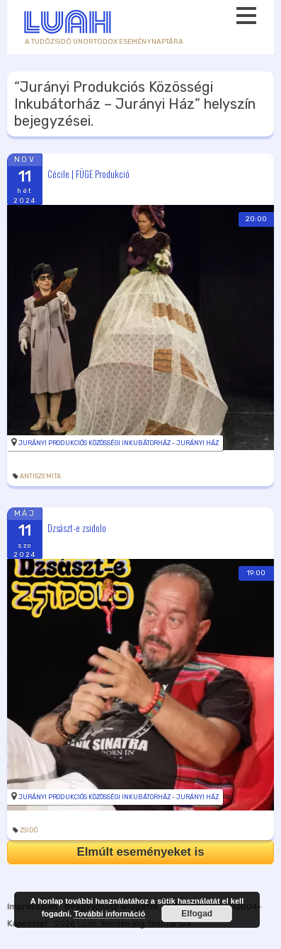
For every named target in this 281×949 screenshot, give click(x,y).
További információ (109, 913)
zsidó (29, 830)
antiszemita (40, 476)
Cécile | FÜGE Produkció (88, 173)
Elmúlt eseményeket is (140, 852)
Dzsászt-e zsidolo (76, 528)
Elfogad (196, 914)
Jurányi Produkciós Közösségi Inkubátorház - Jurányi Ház (118, 443)
